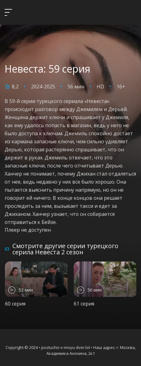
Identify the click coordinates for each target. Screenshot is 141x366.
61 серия (84, 303)
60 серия (15, 303)
